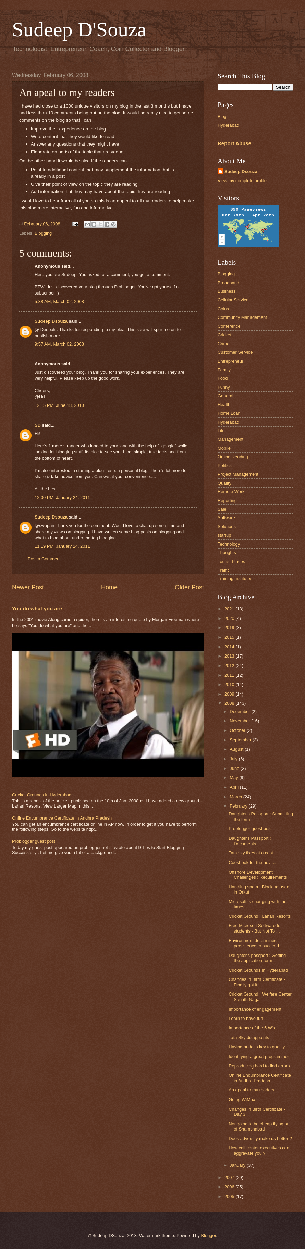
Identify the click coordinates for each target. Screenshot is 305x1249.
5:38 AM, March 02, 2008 (59, 301)
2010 (229, 684)
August (237, 749)
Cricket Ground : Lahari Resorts (260, 916)
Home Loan (229, 413)
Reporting (227, 500)
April (235, 787)
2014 (229, 646)
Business (226, 291)
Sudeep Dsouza (51, 321)
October (238, 730)
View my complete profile (242, 180)
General (225, 395)
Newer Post (28, 587)
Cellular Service (233, 299)
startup (224, 535)
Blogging (43, 233)
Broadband (228, 282)
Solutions (227, 526)
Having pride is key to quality (257, 1046)
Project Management (238, 474)
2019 (229, 627)
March (236, 796)
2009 (229, 694)
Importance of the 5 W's (252, 1028)
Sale (222, 509)
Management (230, 439)
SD (38, 425)
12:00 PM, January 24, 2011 (62, 497)
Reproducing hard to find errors (259, 1066)
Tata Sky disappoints (249, 1037)
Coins (223, 308)
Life (221, 430)
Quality (224, 483)
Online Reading (233, 456)
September (241, 739)
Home (109, 587)
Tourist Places (231, 561)
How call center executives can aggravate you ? (259, 1150)
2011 (229, 675)
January (238, 1165)
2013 (229, 656)
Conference (229, 326)
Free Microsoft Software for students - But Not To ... (255, 928)
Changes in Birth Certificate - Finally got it (257, 982)
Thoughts (227, 552)
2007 (229, 1177)
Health (224, 404)
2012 (229, 665)
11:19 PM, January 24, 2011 (62, 546)
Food (223, 378)
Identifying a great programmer (259, 1056)
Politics (225, 465)
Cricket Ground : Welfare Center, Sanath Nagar (261, 996)
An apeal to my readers (251, 1089)
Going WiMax (242, 1099)
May (234, 777)
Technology (229, 544)
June (235, 768)
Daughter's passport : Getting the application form (257, 958)
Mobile (224, 448)
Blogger (208, 1235)
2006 (229, 1186)
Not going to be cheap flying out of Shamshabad (260, 1126)
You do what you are (37, 608)
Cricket (224, 334)
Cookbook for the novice (252, 862)
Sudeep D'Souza (79, 29)
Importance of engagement (255, 1009)
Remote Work (231, 491)
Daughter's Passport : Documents (250, 841)
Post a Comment (44, 558)
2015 (229, 637)
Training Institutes (235, 578)
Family (224, 369)
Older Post (189, 587)
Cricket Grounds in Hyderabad (41, 794)
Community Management (242, 317)
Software (226, 517)
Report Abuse (234, 143)
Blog (222, 116)
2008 (229, 703)
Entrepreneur (230, 361)
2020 (229, 618)
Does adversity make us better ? (260, 1138)
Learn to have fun (246, 1018)
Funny (224, 387)
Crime (223, 343)
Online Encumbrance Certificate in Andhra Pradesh (62, 818)
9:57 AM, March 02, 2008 (59, 344)
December (240, 711)
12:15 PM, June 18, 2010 (59, 405)
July (234, 758)
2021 (229, 608)
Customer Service (235, 352)
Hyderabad (228, 125)
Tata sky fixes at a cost (251, 852)
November (240, 720)
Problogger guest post (33, 841)
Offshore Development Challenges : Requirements (258, 875)
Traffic (224, 570)
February (239, 806)
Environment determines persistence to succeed (254, 943)
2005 (229, 1196)
